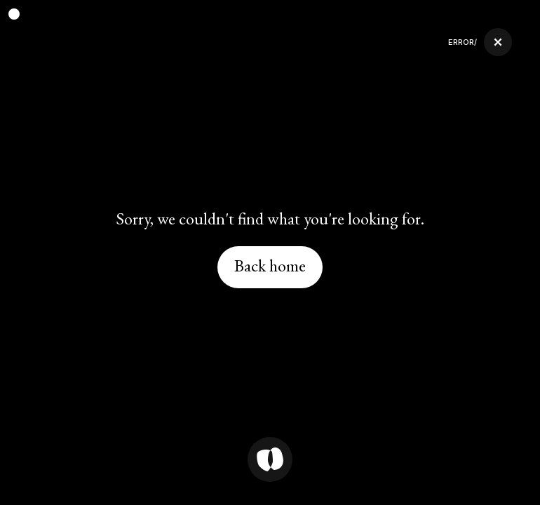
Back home (270, 265)
